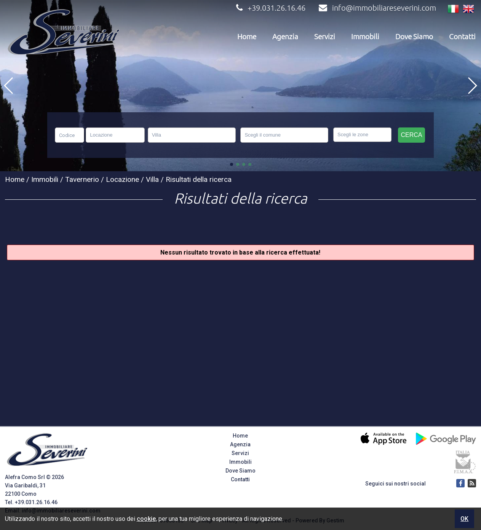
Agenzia (285, 36)
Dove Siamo (414, 36)
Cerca (411, 135)
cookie (146, 518)
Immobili (365, 36)
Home (246, 36)
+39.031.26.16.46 (269, 7)
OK (464, 518)
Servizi (324, 36)
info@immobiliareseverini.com (376, 7)
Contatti (462, 36)
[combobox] (115, 135)
